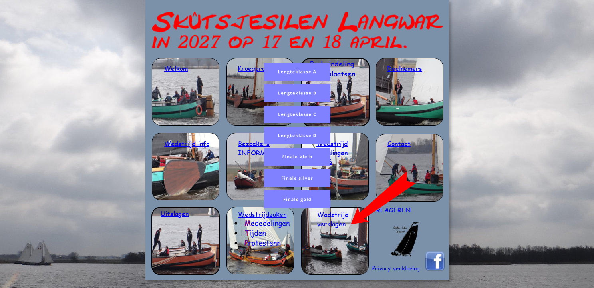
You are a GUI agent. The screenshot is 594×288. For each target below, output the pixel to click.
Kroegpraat (255, 68)
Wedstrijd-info (186, 143)
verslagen (331, 223)
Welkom (176, 68)
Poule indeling (332, 63)
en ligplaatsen (332, 73)
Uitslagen (175, 213)
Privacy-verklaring (395, 268)
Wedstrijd (332, 143)
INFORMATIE (260, 152)
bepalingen (332, 152)
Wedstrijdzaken (262, 214)
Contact (399, 143)
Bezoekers (254, 143)
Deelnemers (404, 68)
